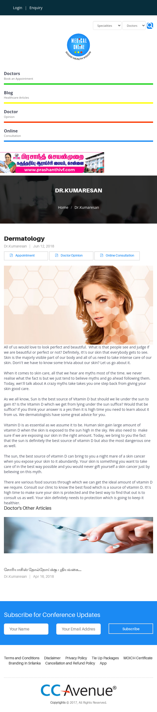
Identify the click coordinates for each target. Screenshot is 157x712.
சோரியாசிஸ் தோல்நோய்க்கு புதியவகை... (42, 569)
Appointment (26, 255)
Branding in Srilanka (25, 663)
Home (63, 207)
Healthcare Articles (16, 97)
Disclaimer (52, 658)
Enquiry (35, 7)
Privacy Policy (76, 658)
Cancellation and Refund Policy (70, 663)
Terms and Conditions (21, 658)
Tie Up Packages (105, 658)
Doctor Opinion (71, 255)
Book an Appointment (18, 78)
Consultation (12, 136)
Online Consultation (117, 255)
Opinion (9, 117)
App (103, 663)
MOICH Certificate (138, 658)
